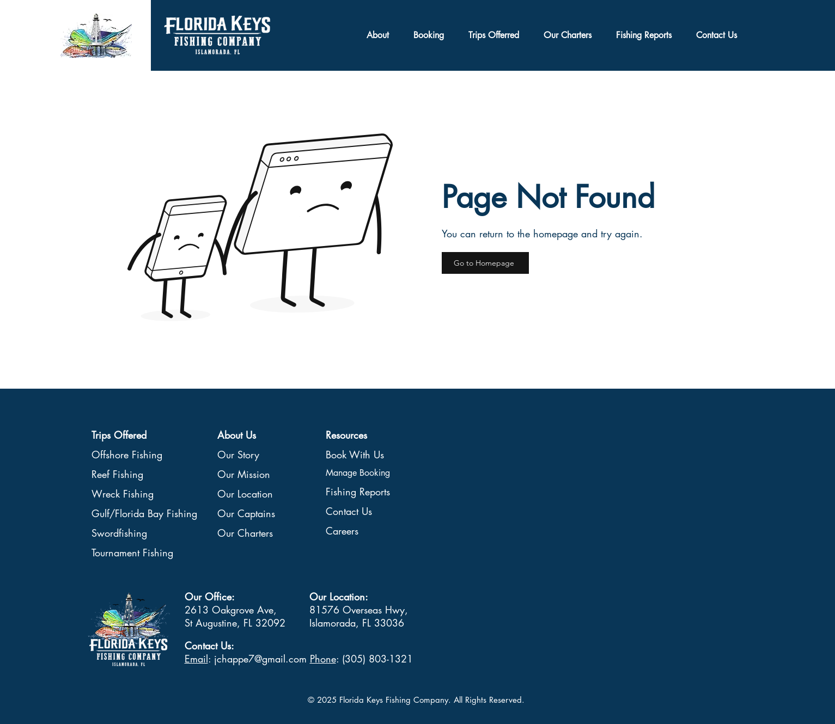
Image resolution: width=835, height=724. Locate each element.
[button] (494, 35)
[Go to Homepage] (485, 263)
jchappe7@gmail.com (260, 658)
